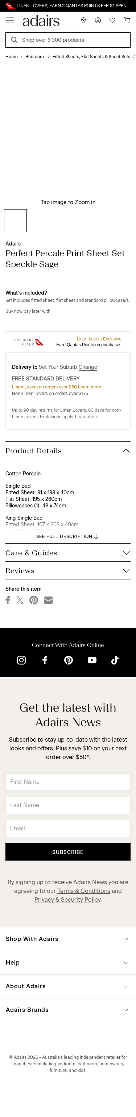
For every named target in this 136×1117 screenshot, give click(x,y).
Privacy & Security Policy (67, 899)
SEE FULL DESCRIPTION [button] (68, 536)
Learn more (89, 387)
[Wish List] (112, 20)
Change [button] (88, 367)
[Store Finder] (83, 20)
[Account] (98, 20)
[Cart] (127, 20)
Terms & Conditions (83, 890)
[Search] (15, 41)
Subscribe (68, 852)
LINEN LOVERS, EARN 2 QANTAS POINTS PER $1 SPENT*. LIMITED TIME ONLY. (74, 5)
